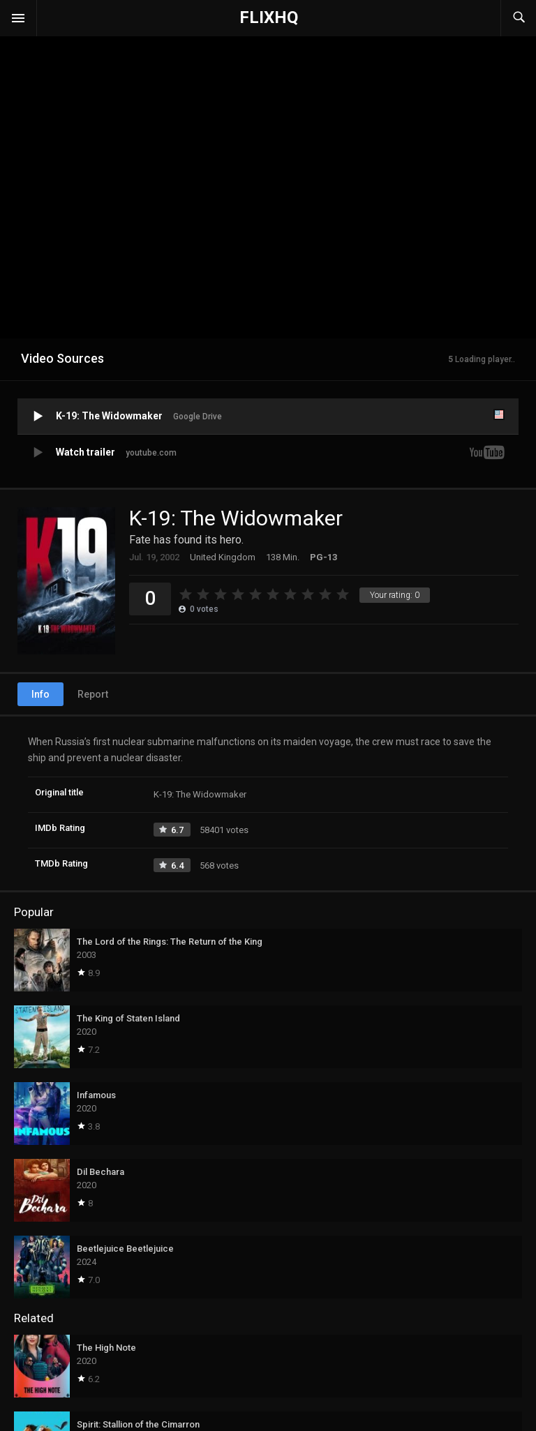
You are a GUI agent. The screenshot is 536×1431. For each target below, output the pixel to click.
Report (92, 694)
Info (40, 694)
